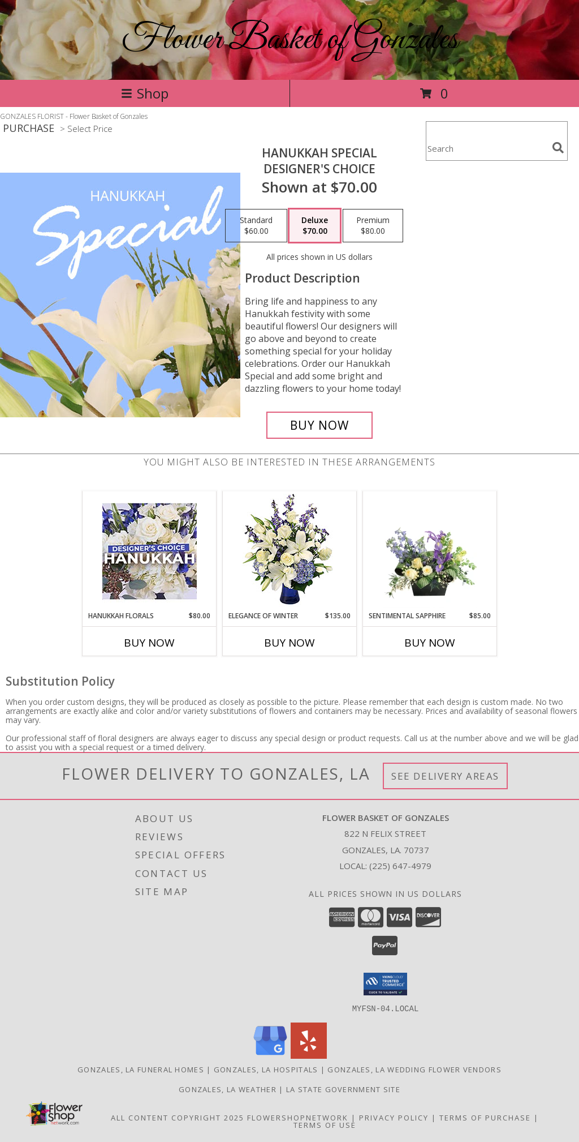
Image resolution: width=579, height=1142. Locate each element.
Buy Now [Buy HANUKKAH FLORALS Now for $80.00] (149, 642)
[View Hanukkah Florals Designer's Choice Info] (149, 551)
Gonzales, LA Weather (227, 1089)
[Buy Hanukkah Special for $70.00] (319, 425)
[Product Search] (486, 148)
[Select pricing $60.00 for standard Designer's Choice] (256, 225)
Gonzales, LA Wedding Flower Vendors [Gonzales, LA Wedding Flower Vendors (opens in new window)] (414, 1069)
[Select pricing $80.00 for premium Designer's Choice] (373, 225)
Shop (144, 93)
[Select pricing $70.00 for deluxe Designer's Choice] (315, 225)
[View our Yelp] (309, 1055)
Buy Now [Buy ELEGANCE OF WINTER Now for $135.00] (289, 642)
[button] (385, 984)
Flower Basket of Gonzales (290, 40)
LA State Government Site (343, 1089)
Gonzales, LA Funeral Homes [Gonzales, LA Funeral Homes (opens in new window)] (140, 1069)
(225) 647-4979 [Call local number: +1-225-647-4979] (400, 865)
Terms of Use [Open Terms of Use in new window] (324, 1124)
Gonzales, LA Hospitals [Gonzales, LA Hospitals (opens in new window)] (266, 1069)
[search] (558, 148)
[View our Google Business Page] (270, 1055)
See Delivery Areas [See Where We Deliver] (445, 775)
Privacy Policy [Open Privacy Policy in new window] (394, 1117)
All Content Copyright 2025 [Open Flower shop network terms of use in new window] (177, 1117)
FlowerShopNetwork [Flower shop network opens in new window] (297, 1117)
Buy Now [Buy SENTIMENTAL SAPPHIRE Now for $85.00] (429, 642)
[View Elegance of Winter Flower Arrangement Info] (290, 551)
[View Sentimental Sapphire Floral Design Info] (430, 551)
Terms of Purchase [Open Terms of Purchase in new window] (485, 1117)
